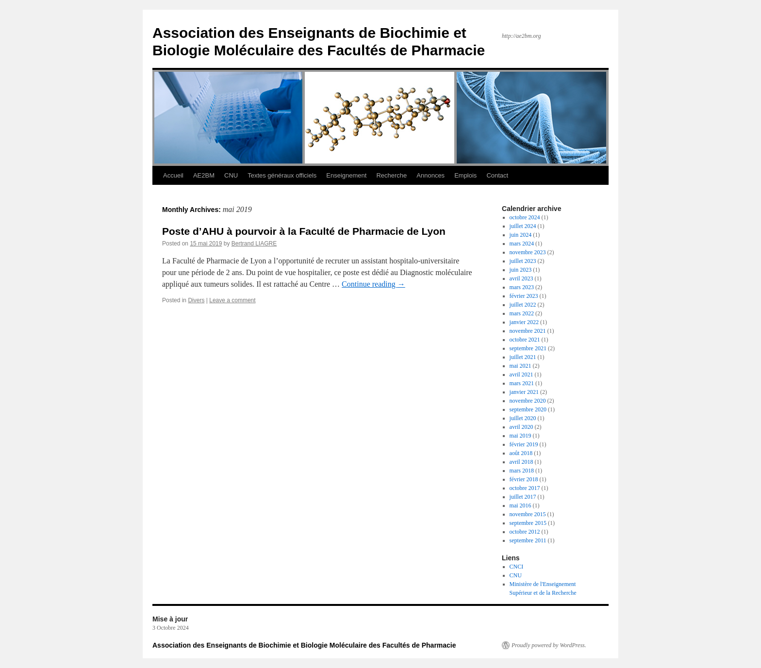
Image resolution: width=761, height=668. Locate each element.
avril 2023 (521, 278)
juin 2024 (521, 234)
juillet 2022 (523, 304)
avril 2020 (521, 427)
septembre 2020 (528, 409)
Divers (196, 300)
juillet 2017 (523, 496)
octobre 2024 (525, 217)
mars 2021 (522, 383)
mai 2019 (520, 435)
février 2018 (524, 479)
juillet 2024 (523, 226)
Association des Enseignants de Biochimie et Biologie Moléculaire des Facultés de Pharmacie (304, 645)
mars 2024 (522, 243)
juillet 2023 (523, 261)
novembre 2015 (528, 514)
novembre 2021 (528, 330)
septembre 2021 (528, 348)
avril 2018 (521, 461)
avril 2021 (521, 374)
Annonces (430, 175)
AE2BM (204, 175)
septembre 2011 (528, 540)
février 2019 (524, 444)
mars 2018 (522, 470)
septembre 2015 (528, 523)
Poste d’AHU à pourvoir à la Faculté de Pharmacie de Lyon (304, 231)
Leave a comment (232, 300)
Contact (497, 175)
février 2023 (524, 296)
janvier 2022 (524, 322)
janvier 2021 (524, 392)
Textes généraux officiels (282, 175)
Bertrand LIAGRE (254, 243)
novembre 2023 (528, 252)
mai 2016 (520, 505)
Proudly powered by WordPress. (549, 645)
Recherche (391, 175)
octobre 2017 (525, 488)
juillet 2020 (523, 418)
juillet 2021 (523, 357)
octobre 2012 (525, 531)
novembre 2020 (528, 400)
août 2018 (521, 453)
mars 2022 (522, 313)
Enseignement (346, 175)
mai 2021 (520, 365)
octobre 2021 (525, 339)
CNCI (517, 566)
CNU (231, 175)
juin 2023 (521, 269)
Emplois (465, 175)
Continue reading (373, 284)
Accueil (173, 175)
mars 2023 (522, 287)
